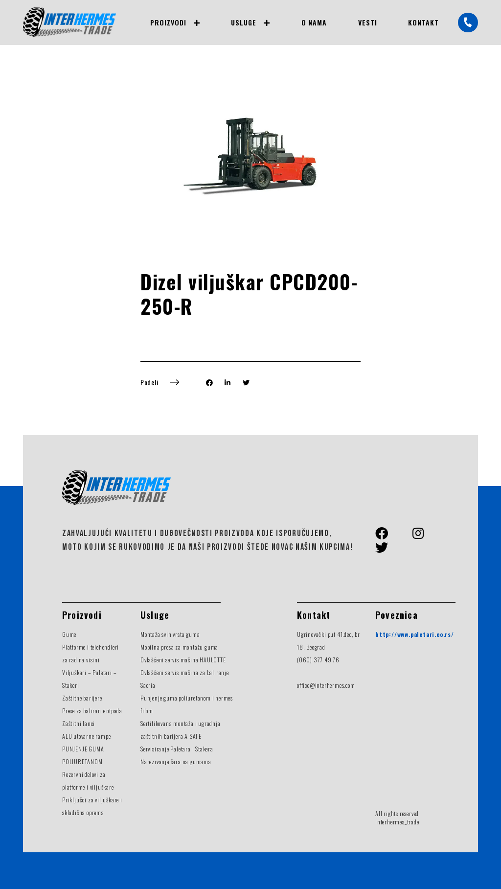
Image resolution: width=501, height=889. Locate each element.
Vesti (367, 22)
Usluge (243, 22)
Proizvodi (168, 22)
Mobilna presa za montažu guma (179, 647)
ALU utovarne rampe (86, 736)
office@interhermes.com (326, 685)
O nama (314, 22)
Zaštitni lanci (78, 723)
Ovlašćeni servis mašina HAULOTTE (183, 659)
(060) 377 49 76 (318, 659)
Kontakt (423, 22)
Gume (69, 634)
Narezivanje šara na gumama (175, 761)
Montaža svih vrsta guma (170, 634)
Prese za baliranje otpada (92, 710)
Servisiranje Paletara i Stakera (176, 749)
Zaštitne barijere (82, 698)
